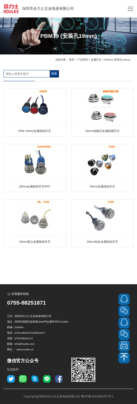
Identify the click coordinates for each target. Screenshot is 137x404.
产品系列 (82, 59)
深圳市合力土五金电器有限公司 (38, 8)
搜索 (54, 73)
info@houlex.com (25, 343)
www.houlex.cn (25, 349)
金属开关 (96, 59)
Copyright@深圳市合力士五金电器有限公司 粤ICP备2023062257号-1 (68, 396)
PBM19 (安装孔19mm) (117, 59)
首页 (71, 59)
